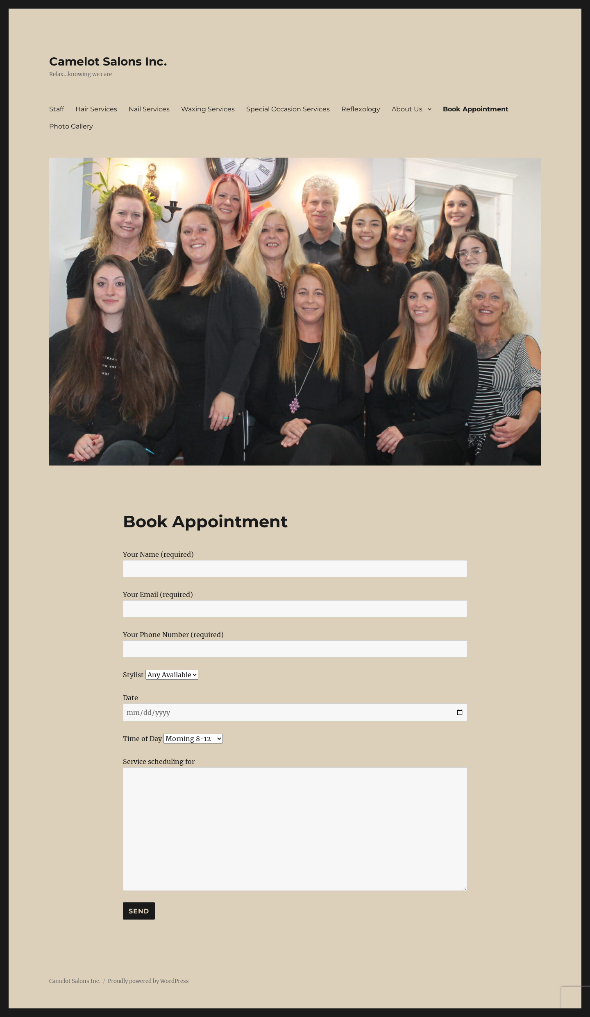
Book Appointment (475, 109)
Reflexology (360, 109)
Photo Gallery (71, 126)
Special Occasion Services (288, 109)
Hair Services (96, 109)
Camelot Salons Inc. (108, 61)
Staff (56, 109)
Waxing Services (208, 109)
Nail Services (149, 109)
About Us (407, 109)
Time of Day (173, 738)
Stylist (160, 675)
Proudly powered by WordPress (148, 981)
